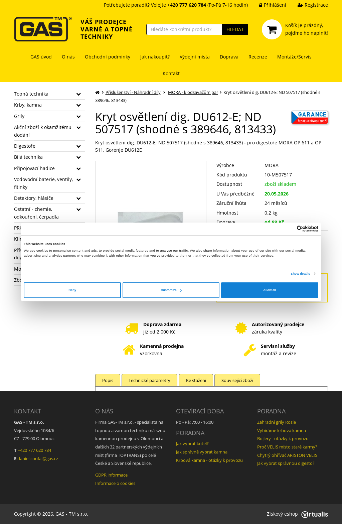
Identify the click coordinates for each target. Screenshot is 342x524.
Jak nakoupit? (155, 56)
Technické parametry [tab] (150, 380)
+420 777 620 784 (34, 450)
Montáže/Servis (294, 56)
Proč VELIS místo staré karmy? (287, 447)
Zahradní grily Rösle (276, 422)
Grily (19, 116)
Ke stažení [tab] (196, 380)
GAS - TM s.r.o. (71, 514)
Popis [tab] (107, 380)
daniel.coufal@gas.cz (37, 458)
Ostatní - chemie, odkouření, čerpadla (36, 213)
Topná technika (31, 94)
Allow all (269, 290)
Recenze (257, 56)
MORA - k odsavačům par (193, 92)
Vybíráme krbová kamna (281, 430)
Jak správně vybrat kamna (201, 452)
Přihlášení (267, 5)
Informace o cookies (115, 483)
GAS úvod (41, 56)
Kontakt (171, 73)
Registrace (308, 5)
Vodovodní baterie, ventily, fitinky (43, 183)
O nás (68, 56)
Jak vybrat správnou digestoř (285, 463)
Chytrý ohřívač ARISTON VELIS (287, 455)
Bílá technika (28, 157)
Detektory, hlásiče (33, 198)
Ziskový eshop (297, 514)
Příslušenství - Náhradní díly (133, 92)
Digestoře (24, 146)
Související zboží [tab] (238, 380)
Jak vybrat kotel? (192, 443)
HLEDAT (235, 29)
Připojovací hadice (34, 168)
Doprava (229, 56)
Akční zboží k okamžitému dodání (42, 131)
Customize (171, 290)
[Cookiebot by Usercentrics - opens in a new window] (289, 229)
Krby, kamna (28, 105)
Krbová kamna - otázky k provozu (209, 460)
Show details (300, 273)
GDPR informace (111, 475)
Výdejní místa (195, 56)
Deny (72, 290)
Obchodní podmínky (107, 56)
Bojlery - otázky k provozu (283, 438)
